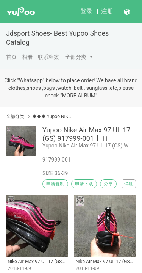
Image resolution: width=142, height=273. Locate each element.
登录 (86, 11)
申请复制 (55, 184)
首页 (11, 57)
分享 (108, 184)
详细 (128, 184)
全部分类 (75, 57)
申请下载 (84, 184)
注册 (107, 11)
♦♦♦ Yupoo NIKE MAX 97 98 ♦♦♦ (52, 116)
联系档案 (48, 57)
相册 (27, 57)
